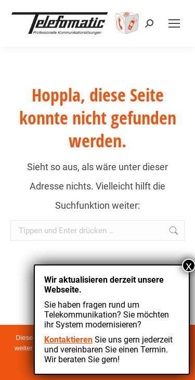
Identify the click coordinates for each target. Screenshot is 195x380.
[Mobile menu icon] (174, 23)
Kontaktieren (68, 340)
